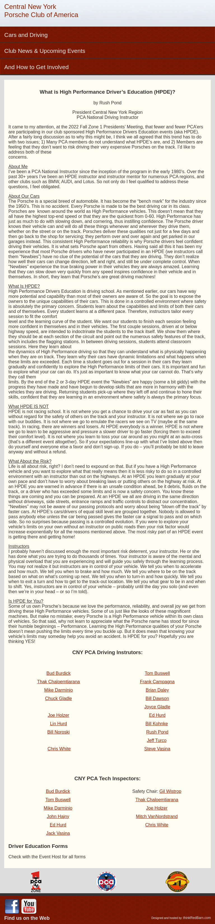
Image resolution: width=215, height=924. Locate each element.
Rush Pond (157, 732)
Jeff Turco (157, 740)
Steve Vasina (157, 748)
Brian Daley (157, 690)
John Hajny (58, 816)
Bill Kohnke (157, 723)
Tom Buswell (157, 673)
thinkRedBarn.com (197, 918)
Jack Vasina (58, 833)
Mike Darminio (58, 808)
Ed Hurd (157, 715)
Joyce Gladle (157, 706)
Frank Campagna (157, 681)
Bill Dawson (157, 698)
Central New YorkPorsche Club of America (41, 10)
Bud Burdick (58, 791)
